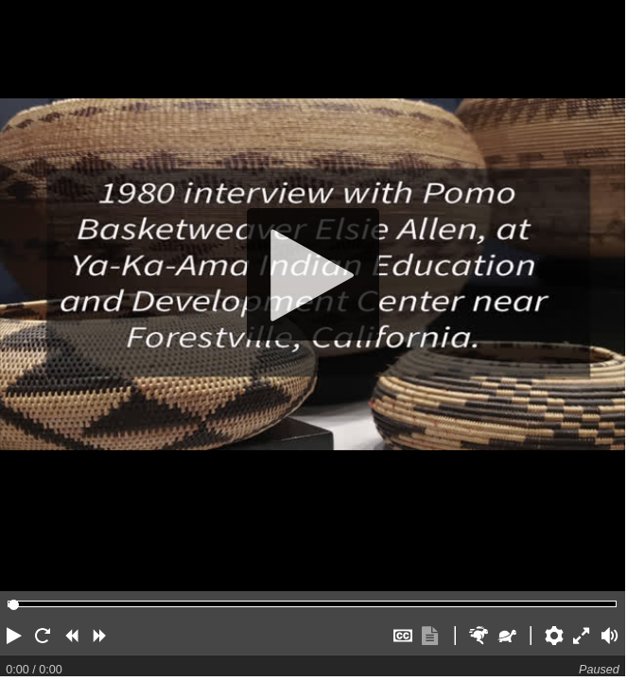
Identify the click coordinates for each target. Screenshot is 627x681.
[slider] (14, 605)
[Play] (312, 274)
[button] (14, 635)
